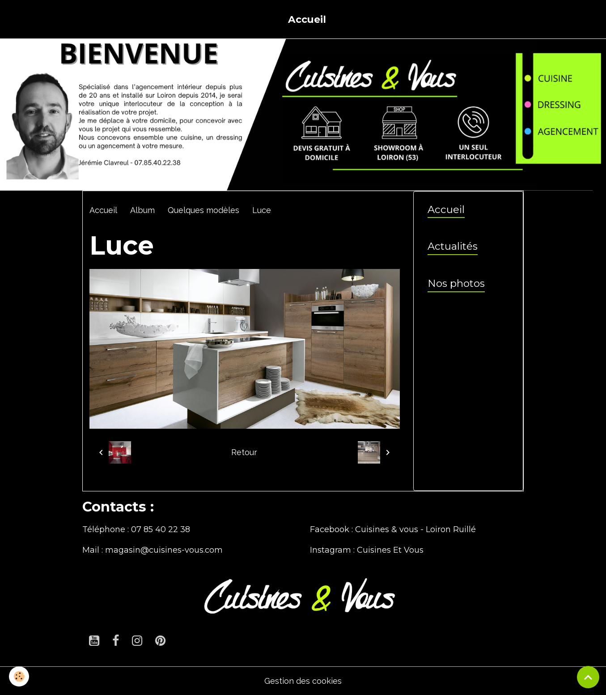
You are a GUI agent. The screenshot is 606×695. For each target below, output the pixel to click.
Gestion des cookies (303, 681)
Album (142, 210)
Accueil (307, 19)
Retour (244, 452)
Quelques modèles (203, 210)
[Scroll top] (588, 677)
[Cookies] (19, 676)
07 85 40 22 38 (160, 529)
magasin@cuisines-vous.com (164, 550)
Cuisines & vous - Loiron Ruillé (415, 529)
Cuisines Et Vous (390, 550)
